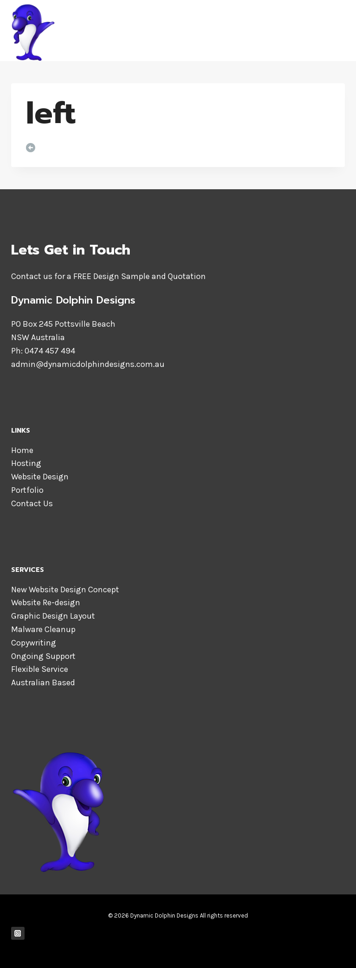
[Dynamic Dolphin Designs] (126, 30)
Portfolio (27, 490)
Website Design (40, 477)
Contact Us (32, 503)
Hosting (26, 463)
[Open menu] (336, 30)
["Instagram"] (18, 933)
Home (22, 450)
